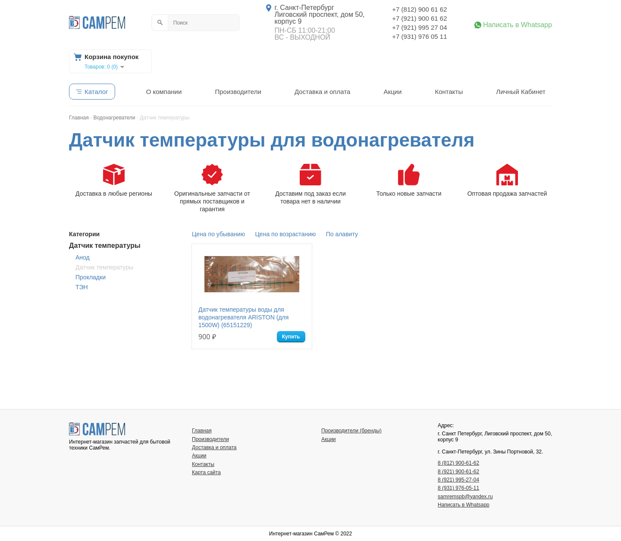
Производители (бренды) (351, 431)
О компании (164, 91)
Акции (392, 91)
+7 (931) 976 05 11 (419, 36)
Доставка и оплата (322, 91)
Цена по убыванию (218, 234)
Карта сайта (206, 472)
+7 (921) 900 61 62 (419, 18)
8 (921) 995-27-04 (458, 480)
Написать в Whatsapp (517, 25)
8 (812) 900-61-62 (458, 463)
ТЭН (81, 287)
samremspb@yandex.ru (465, 497)
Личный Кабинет (521, 91)
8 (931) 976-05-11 (458, 488)
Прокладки (90, 277)
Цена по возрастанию (285, 234)
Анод (82, 257)
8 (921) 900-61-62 (458, 472)
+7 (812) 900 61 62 (419, 9)
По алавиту (342, 234)
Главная (202, 431)
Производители (238, 91)
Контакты (449, 91)
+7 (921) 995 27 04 (419, 27)
